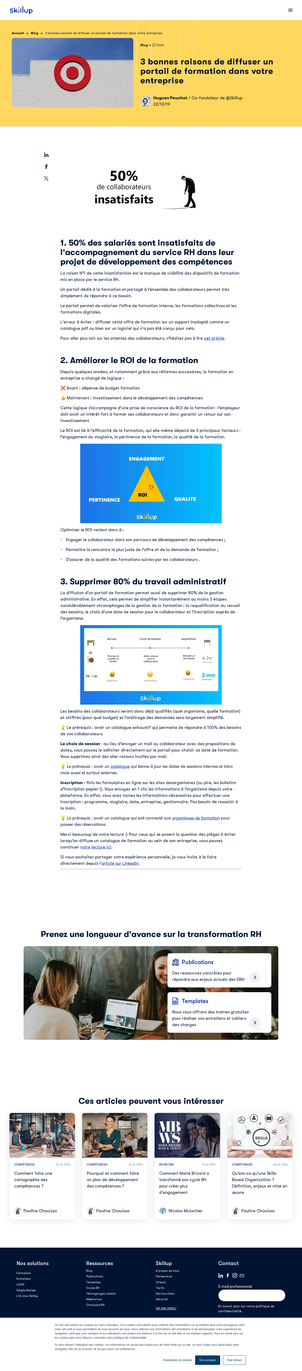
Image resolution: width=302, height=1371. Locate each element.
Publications (94, 1276)
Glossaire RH (95, 1305)
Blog (89, 1270)
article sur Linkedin (119, 863)
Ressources (99, 1263)
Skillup (164, 1263)
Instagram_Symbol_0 (234, 1275)
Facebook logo (227, 1275)
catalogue (120, 766)
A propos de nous (167, 1270)
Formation (24, 1273)
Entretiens (24, 1278)
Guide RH (92, 1288)
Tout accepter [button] (207, 1360)
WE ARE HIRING (166, 1308)
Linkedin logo (220, 1275)
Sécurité (162, 1299)
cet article (214, 338)
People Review (26, 1290)
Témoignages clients (101, 1293)
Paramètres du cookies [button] (177, 1360)
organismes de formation (196, 818)
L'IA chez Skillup (27, 1296)
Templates (93, 1282)
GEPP (20, 1284)
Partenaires (164, 1276)
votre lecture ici (95, 847)
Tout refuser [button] (234, 1360)
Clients (161, 1282)
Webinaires (94, 1299)
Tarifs (160, 1288)
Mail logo (241, 1275)
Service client (165, 1293)
